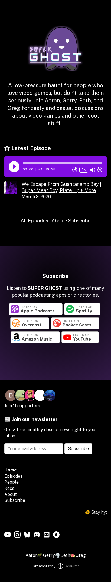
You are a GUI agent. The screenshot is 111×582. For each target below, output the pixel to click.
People (11, 482)
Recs (9, 488)
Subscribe (79, 221)
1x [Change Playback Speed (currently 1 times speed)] (84, 169)
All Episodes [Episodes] (34, 221)
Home (10, 470)
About (58, 221)
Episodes (13, 476)
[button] (62, 163)
